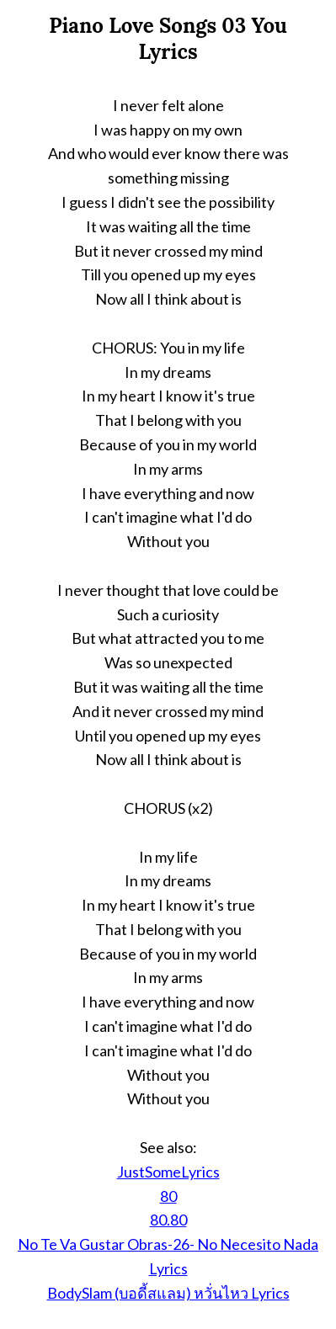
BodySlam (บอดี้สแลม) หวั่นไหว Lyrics (168, 1293)
